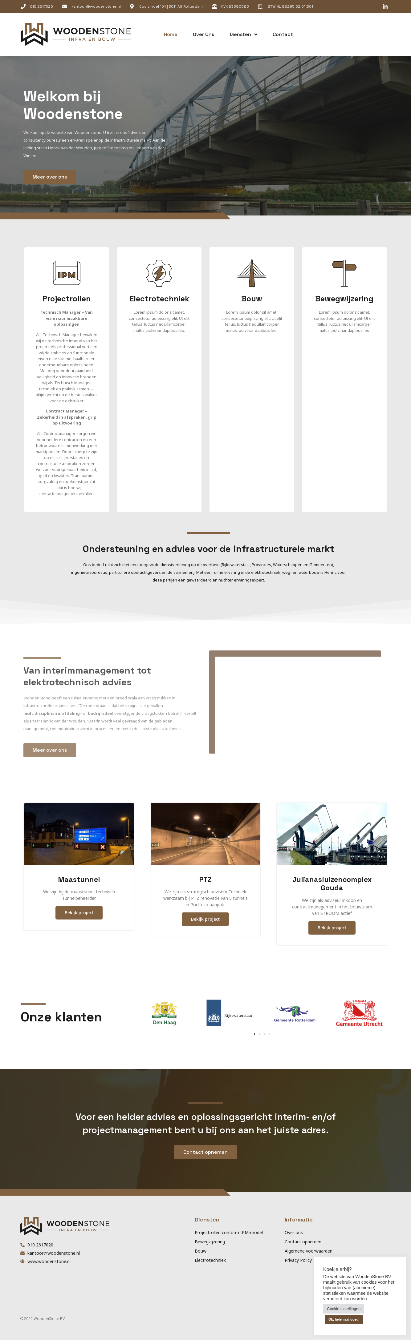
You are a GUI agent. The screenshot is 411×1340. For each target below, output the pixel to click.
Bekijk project (79, 912)
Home (170, 34)
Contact (283, 34)
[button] (366, 34)
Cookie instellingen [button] (343, 1308)
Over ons (203, 34)
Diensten (243, 34)
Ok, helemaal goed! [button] (344, 1319)
